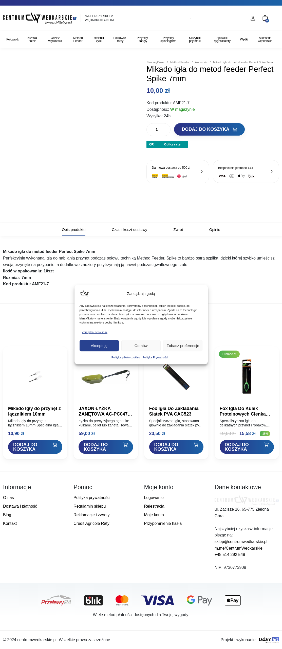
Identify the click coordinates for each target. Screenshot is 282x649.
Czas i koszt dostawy (129, 229)
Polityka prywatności (91, 497)
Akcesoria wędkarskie (265, 39)
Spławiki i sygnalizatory (222, 39)
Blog (7, 515)
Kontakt (10, 523)
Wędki (244, 39)
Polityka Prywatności (155, 357)
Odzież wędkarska (55, 39)
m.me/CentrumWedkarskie (238, 548)
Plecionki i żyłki (98, 39)
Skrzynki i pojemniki (195, 39)
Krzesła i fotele (32, 39)
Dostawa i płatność (20, 506)
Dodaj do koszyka (209, 129)
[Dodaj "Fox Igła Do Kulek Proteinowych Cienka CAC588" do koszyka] (247, 447)
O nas (8, 497)
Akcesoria (201, 62)
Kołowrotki (12, 39)
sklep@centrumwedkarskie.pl (241, 541)
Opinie (214, 229)
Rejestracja (154, 506)
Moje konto (154, 515)
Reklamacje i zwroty (91, 515)
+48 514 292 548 (230, 554)
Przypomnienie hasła (163, 523)
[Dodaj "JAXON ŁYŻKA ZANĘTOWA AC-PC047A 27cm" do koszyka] (106, 447)
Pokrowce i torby (120, 39)
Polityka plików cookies (125, 357)
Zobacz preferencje (183, 345)
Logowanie (154, 497)
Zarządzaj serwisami (94, 332)
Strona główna (155, 62)
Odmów (141, 345)
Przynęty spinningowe (168, 39)
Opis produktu (73, 229)
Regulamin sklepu (89, 506)
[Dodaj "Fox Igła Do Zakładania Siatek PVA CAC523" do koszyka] (176, 447)
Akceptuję (99, 345)
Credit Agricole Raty (91, 523)
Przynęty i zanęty (143, 39)
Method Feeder (78, 39)
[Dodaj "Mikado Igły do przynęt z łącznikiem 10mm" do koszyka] (35, 447)
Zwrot (178, 229)
